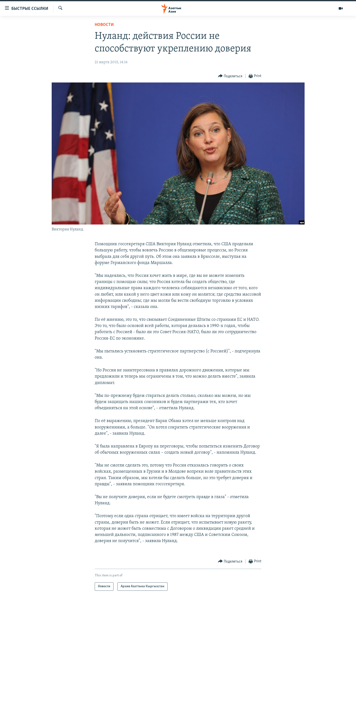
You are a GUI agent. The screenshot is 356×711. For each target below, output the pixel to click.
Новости (104, 24)
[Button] (230, 76)
